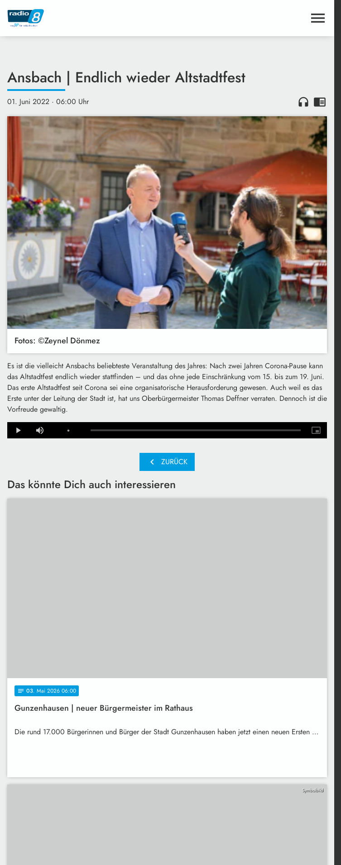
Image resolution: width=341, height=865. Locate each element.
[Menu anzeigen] (318, 18)
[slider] (196, 430)
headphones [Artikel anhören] (303, 101)
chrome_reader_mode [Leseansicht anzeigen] (319, 101)
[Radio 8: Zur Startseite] (87, 18)
